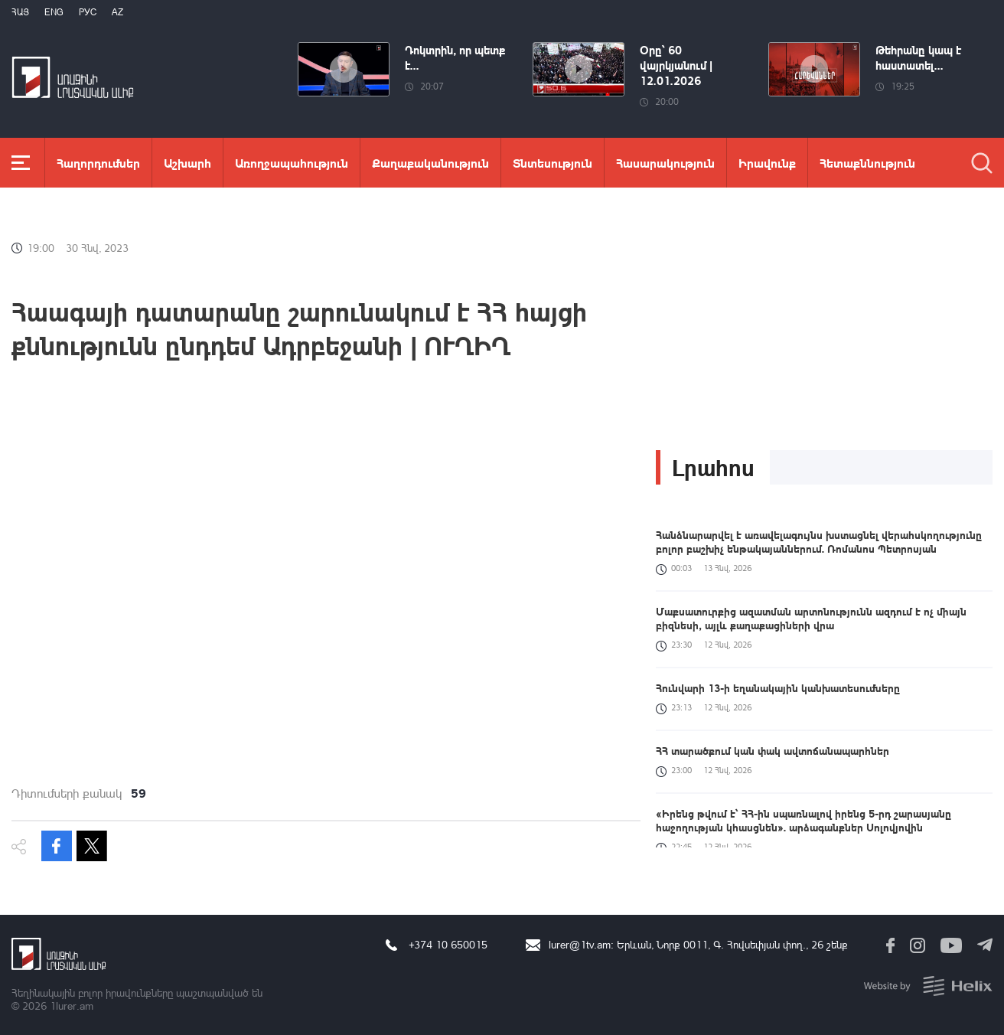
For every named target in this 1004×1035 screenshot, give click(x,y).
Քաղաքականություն (430, 163)
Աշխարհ (187, 163)
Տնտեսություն (552, 163)
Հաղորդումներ (98, 163)
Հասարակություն (665, 163)
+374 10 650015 (448, 944)
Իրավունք (767, 163)
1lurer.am (71, 1005)
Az (117, 12)
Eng (54, 12)
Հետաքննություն (867, 163)
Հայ (20, 12)
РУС (87, 12)
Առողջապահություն (291, 163)
